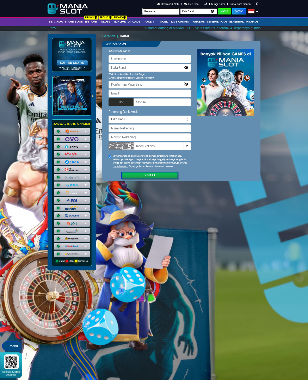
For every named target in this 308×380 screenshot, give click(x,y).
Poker (149, 21)
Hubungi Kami (215, 4)
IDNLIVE (120, 21)
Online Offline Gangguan (72, 261)
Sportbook (74, 21)
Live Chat (192, 4)
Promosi (252, 21)
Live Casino (180, 21)
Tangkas (198, 21)
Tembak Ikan (217, 21)
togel (163, 21)
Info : (54, 28)
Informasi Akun (119, 51)
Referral (236, 21)
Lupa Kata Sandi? (241, 4)
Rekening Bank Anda (123, 112)
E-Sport (91, 21)
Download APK (168, 4)
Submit (150, 175)
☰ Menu (12, 346)
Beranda (56, 21)
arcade (134, 21)
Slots (105, 21)
